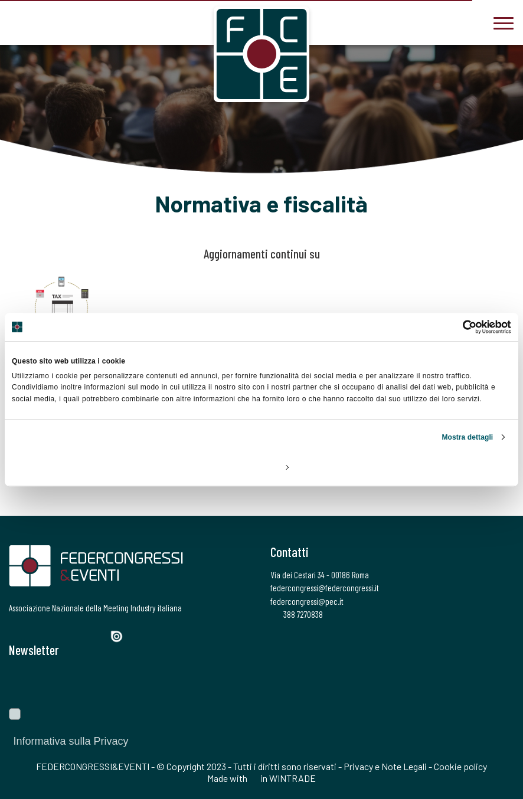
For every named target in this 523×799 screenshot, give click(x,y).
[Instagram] (56, 635)
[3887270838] (18, 21)
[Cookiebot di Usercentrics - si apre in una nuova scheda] (459, 327)
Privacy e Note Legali (385, 766)
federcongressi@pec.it (307, 601)
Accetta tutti (428, 467)
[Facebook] (16, 635)
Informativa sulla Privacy (70, 741)
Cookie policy (460, 766)
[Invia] (496, 682)
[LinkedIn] (76, 635)
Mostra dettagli (467, 437)
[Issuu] (121, 636)
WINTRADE (292, 778)
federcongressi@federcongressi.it (324, 587)
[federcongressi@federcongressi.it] (53, 21)
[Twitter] (35, 635)
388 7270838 (296, 614)
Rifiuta (93, 467)
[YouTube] (97, 635)
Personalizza (262, 467)
